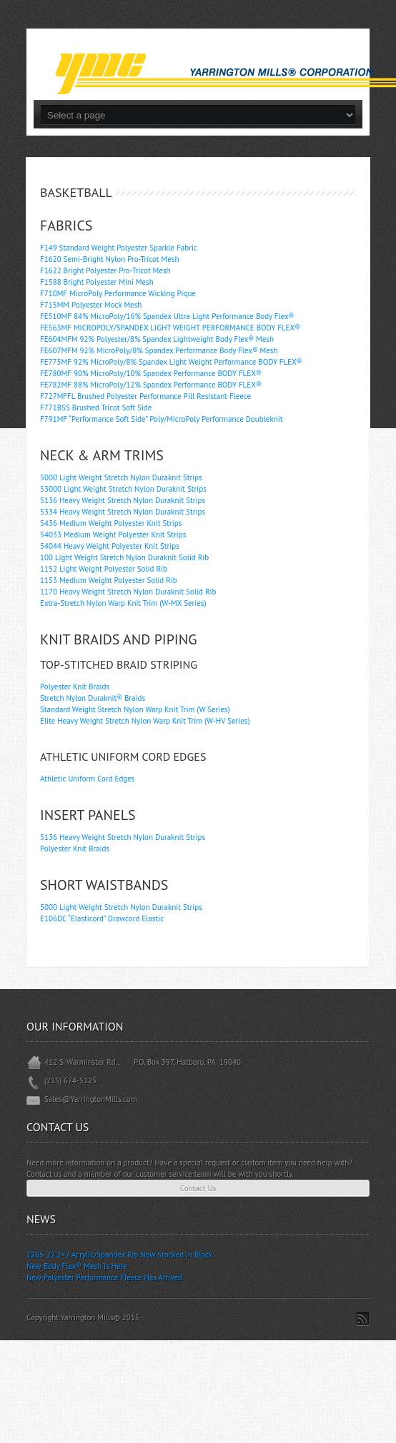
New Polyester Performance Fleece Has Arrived (104, 1277)
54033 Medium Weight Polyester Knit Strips (113, 535)
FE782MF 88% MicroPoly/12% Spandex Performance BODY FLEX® (151, 385)
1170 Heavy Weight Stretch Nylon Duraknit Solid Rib (128, 592)
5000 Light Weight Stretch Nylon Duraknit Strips (121, 477)
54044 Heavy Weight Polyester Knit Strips (109, 546)
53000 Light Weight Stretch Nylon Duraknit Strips (123, 489)
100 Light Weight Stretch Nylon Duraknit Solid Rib (124, 557)
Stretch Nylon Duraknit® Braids (92, 698)
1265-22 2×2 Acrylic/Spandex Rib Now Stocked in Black (119, 1255)
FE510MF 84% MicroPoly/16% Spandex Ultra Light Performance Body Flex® (167, 316)
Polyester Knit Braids (74, 687)
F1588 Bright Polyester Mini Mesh (97, 282)
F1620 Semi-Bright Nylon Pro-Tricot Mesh (109, 259)
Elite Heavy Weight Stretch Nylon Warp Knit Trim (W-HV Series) (145, 721)
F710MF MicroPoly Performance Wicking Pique (118, 293)
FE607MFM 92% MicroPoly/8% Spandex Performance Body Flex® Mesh (159, 350)
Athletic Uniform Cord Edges (87, 779)
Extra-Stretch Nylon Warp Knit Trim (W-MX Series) (123, 603)
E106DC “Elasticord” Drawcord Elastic (102, 918)
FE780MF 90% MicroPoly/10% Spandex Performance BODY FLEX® (151, 373)
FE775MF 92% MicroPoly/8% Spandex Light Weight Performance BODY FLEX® (171, 362)
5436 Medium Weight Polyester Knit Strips (111, 523)
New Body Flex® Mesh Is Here (76, 1266)
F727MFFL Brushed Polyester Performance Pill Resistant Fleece (145, 396)
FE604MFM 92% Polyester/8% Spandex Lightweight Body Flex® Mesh (157, 339)
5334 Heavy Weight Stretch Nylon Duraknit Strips (122, 512)
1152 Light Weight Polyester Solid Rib (103, 569)
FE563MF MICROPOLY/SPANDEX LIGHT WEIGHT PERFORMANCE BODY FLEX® (170, 328)
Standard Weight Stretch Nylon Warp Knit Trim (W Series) (135, 709)
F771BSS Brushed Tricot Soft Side (96, 407)
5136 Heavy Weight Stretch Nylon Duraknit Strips (122, 500)
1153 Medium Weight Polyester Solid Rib (108, 580)
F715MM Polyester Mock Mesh (91, 305)
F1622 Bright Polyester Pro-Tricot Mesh (105, 270)
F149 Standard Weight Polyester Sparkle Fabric (118, 248)
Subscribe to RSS (363, 1319)
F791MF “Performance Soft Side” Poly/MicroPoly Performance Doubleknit (161, 419)
